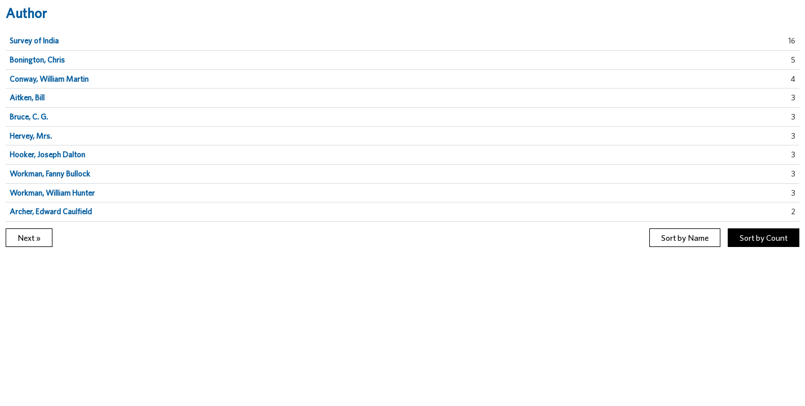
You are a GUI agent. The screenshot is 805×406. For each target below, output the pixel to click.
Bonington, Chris (37, 59)
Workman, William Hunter (52, 192)
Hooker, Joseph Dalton (47, 154)
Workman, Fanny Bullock (50, 173)
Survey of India (34, 40)
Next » (29, 237)
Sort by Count (764, 237)
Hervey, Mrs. (31, 135)
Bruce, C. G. (29, 116)
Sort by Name (685, 237)
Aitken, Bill (27, 97)
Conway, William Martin (49, 78)
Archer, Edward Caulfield (51, 211)
